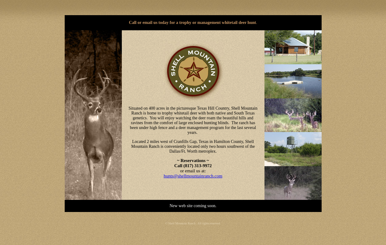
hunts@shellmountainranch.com (193, 176)
